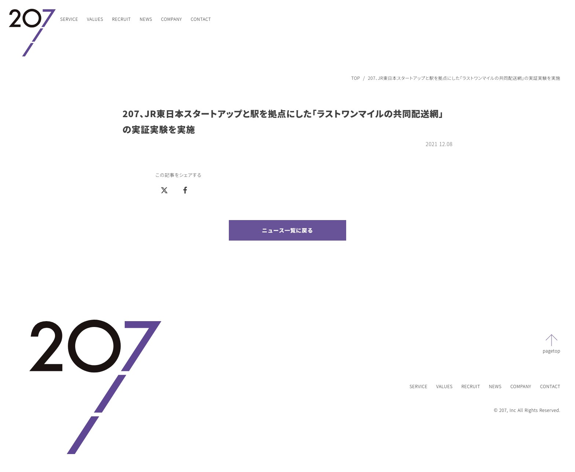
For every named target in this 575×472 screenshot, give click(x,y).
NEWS (146, 19)
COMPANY (171, 19)
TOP (355, 78)
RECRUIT (121, 19)
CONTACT (201, 19)
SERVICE (69, 19)
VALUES (95, 19)
